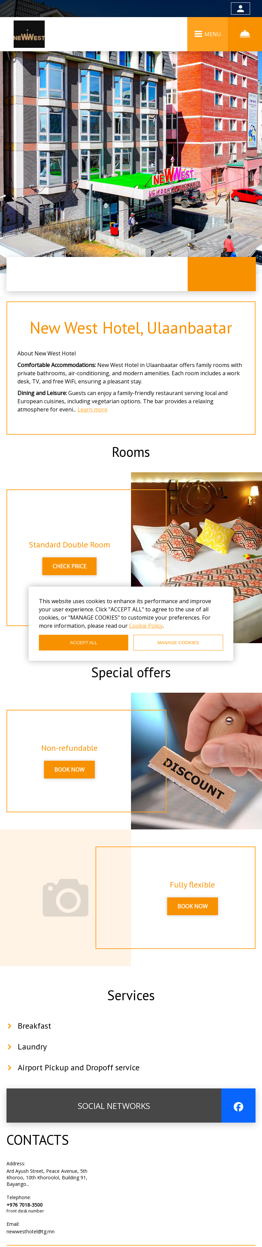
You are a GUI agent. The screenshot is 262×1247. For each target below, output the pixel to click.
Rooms (131, 452)
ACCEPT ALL (84, 642)
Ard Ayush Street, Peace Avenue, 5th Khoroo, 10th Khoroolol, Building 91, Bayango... (46, 1177)
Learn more (92, 409)
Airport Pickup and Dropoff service (79, 1067)
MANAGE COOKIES (178, 642)
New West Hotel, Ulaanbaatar (131, 327)
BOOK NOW (69, 769)
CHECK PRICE (69, 566)
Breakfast (34, 1025)
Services (131, 995)
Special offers (131, 672)
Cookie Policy (146, 625)
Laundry (32, 1046)
